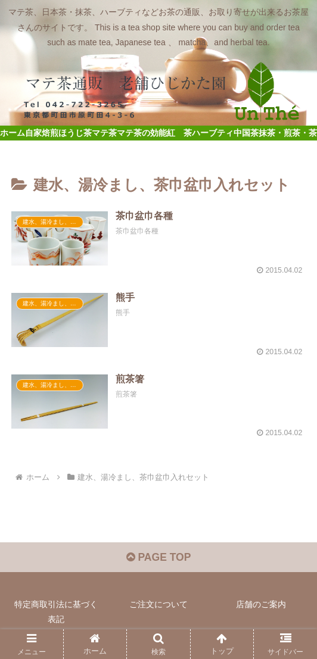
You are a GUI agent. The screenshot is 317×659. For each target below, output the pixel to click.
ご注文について (158, 606)
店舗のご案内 (261, 606)
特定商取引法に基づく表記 (56, 613)
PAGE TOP (158, 559)
